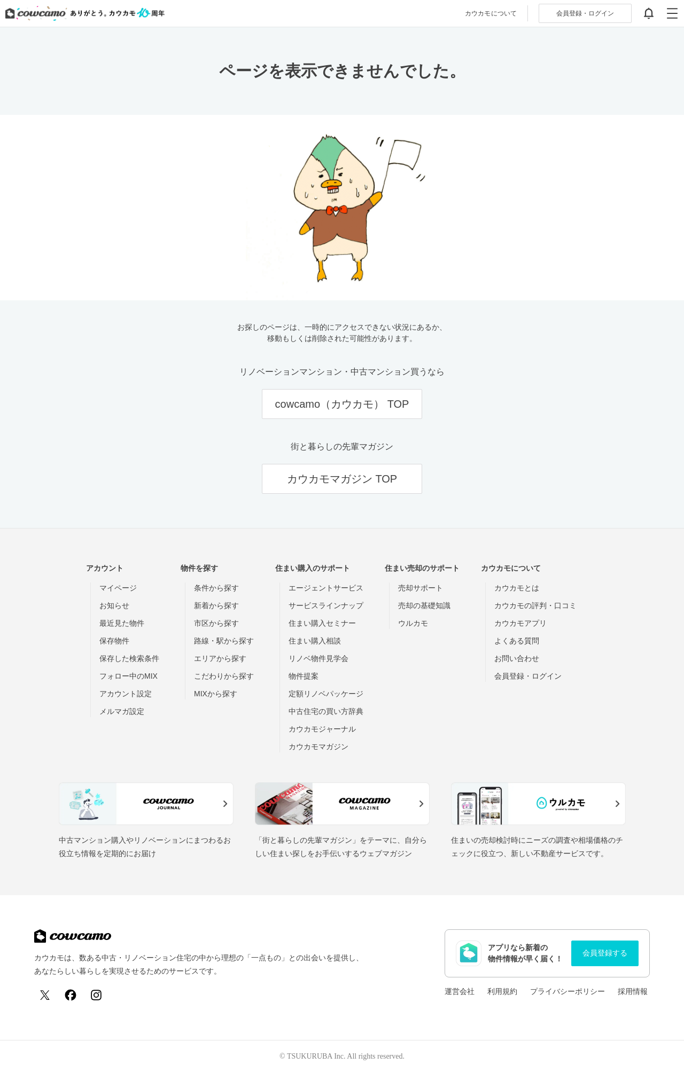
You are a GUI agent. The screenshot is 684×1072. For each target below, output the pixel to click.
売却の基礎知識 (424, 605)
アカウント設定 (125, 693)
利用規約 (502, 991)
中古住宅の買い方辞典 (326, 711)
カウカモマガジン (318, 746)
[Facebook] (70, 995)
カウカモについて (491, 13)
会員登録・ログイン (528, 676)
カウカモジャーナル (322, 729)
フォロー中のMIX (128, 676)
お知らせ (114, 605)
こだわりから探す (224, 676)
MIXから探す (215, 693)
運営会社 (460, 991)
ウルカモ (413, 623)
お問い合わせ (516, 658)
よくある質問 (516, 640)
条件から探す (216, 588)
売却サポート (420, 588)
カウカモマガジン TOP (342, 479)
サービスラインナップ (326, 605)
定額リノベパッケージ (326, 693)
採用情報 (633, 991)
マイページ (118, 588)
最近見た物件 (121, 623)
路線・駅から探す (224, 640)
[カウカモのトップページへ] (82, 13)
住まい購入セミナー (322, 623)
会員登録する (604, 953)
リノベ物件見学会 (318, 658)
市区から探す (216, 623)
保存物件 (114, 640)
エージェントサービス (326, 588)
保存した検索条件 (129, 658)
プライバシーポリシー (567, 991)
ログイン (585, 13)
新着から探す (216, 605)
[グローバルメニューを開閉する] (672, 13)
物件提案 (303, 676)
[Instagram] (96, 995)
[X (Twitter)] (45, 995)
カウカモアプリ (520, 623)
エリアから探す (220, 658)
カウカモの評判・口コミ (535, 605)
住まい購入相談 (315, 640)
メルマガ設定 (121, 711)
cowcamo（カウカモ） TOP (342, 404)
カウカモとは (516, 588)
